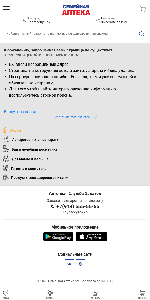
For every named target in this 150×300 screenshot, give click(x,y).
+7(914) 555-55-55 (77, 206)
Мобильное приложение (75, 227)
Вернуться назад (20, 111)
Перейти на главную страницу (75, 117)
